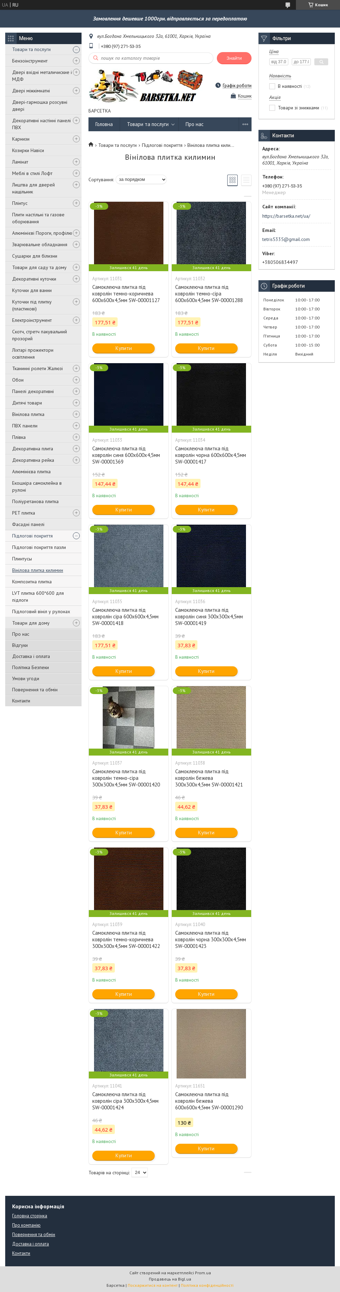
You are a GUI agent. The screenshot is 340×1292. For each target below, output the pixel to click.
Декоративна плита (32, 448)
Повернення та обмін (35, 689)
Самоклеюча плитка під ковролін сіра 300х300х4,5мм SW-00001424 (125, 1101)
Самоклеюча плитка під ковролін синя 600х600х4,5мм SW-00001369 (126, 455)
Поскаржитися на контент (153, 1285)
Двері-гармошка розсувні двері (39, 105)
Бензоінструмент (30, 61)
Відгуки (20, 645)
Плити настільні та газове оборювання (38, 218)
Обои (18, 380)
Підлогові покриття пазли (39, 547)
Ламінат (20, 162)
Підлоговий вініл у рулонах (41, 611)
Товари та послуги (31, 49)
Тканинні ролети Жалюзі (37, 368)
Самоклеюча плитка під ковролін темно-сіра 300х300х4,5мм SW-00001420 (126, 778)
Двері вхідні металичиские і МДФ (42, 75)
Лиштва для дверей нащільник (33, 188)
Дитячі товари (27, 403)
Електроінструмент (32, 320)
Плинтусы (22, 559)
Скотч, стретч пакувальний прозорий (39, 335)
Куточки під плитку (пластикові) (32, 305)
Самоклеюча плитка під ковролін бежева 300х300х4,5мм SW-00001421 (209, 778)
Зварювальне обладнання (39, 244)
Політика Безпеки (30, 667)
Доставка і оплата (31, 656)
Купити (124, 348)
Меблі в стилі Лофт (32, 173)
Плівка (19, 437)
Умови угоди (25, 678)
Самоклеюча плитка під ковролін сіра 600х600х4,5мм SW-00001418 (125, 616)
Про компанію (26, 1225)
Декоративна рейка (33, 460)
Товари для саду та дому (39, 267)
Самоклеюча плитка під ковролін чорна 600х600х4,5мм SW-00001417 (210, 455)
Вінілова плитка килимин (37, 570)
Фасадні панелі (28, 524)
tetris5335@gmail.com (286, 239)
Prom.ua (203, 1272)
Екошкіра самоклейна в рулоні (37, 486)
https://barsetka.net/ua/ (286, 216)
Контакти (21, 701)
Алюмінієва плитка (31, 471)
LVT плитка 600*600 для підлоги (38, 596)
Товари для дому (31, 623)
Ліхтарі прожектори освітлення (32, 353)
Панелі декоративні (33, 391)
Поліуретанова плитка (35, 501)
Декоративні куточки (34, 279)
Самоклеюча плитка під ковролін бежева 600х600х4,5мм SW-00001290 (209, 1101)
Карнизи (20, 139)
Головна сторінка (29, 1216)
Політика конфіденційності (207, 1285)
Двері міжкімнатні (31, 90)
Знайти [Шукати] (234, 58)
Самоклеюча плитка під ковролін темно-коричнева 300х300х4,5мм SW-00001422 (126, 939)
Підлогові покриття (32, 536)
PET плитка (23, 513)
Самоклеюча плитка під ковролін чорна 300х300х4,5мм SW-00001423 (210, 939)
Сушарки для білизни (34, 256)
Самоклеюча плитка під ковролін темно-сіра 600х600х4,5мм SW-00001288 (209, 293)
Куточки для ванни (32, 290)
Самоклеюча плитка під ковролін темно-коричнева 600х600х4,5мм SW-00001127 (126, 293)
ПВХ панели (24, 426)
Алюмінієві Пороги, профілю (42, 233)
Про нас (20, 634)
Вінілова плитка (28, 414)
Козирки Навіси (28, 150)
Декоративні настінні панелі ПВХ (41, 124)
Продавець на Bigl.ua (170, 1279)
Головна (104, 124)
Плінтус (19, 203)
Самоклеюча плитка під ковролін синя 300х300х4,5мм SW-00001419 (209, 616)
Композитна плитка (32, 581)
